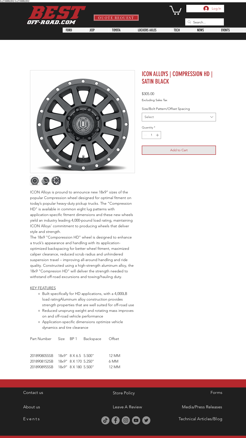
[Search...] (204, 22)
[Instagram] (126, 420)
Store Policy (124, 392)
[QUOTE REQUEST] (116, 18)
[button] (175, 10)
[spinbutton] (151, 135)
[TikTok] (105, 420)
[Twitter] (146, 420)
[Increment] (157, 135)
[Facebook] (116, 420)
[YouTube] (136, 420)
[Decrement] (145, 135)
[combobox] (179, 117)
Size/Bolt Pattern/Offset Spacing (166, 109)
